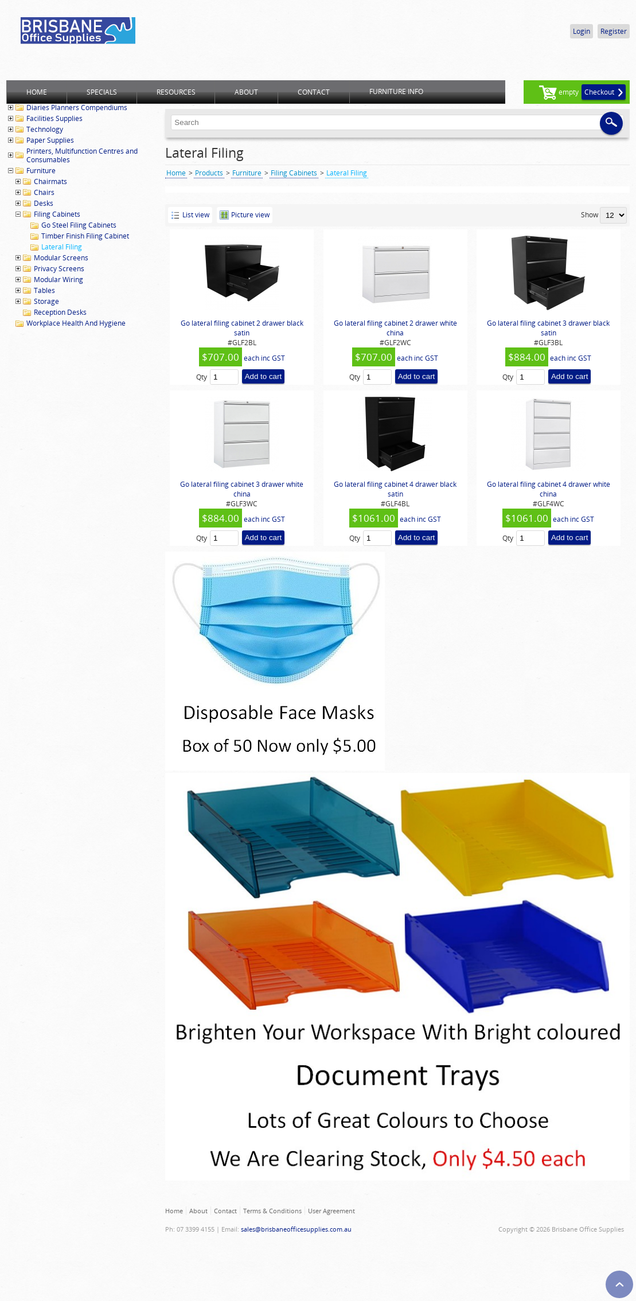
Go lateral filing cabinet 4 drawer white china (548, 489)
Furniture (41, 170)
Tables (44, 290)
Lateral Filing (61, 247)
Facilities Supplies (54, 118)
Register (613, 31)
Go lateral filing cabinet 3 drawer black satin (548, 328)
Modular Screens (61, 257)
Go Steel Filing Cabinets (78, 225)
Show (589, 215)
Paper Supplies (50, 140)
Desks (43, 203)
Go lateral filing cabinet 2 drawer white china (395, 328)
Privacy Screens (59, 268)
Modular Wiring (58, 279)
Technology (44, 129)
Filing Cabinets (57, 214)
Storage (46, 301)
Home (176, 173)
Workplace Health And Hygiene (76, 323)
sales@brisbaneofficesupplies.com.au (296, 1229)
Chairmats (50, 181)
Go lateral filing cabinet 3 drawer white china (241, 489)
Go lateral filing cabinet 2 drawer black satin (242, 328)
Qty (201, 377)
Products (209, 173)
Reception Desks (60, 312)
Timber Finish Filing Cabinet (85, 236)
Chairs (44, 192)
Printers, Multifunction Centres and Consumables (82, 155)
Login (581, 31)
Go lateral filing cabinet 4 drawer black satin (395, 489)
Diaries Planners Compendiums (76, 107)
